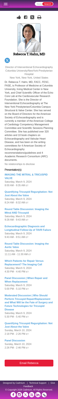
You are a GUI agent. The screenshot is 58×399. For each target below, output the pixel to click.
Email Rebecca (29, 363)
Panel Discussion (15, 340)
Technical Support (37, 383)
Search (47, 4)
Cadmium (20, 383)
